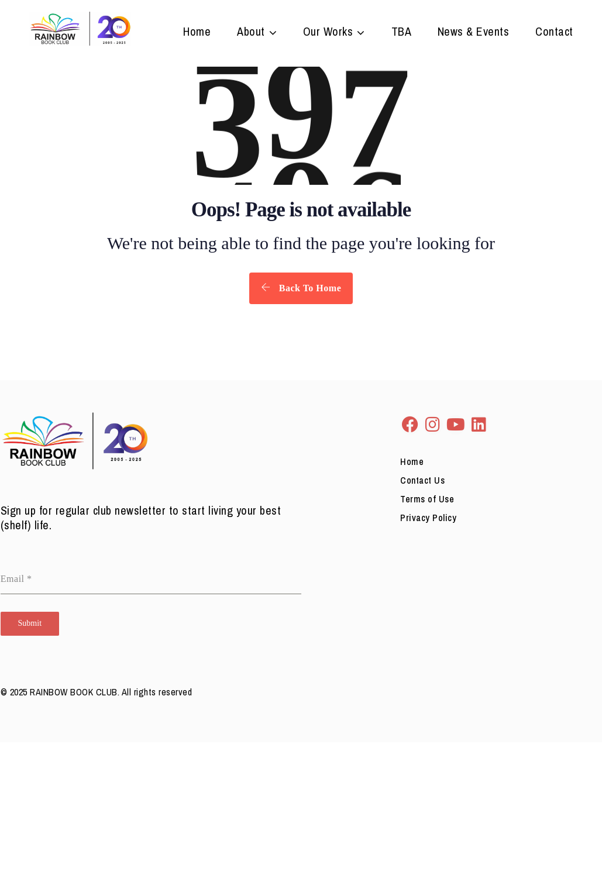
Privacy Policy (428, 517)
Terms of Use (427, 498)
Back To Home (301, 287)
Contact (554, 32)
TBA (401, 32)
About (251, 32)
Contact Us (422, 480)
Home (197, 32)
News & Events (474, 32)
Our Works (328, 32)
